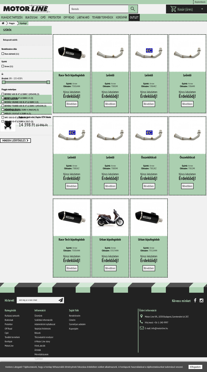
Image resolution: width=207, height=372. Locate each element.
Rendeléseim (74, 315)
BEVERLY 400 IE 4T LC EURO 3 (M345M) (22, 94)
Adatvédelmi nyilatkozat (45, 324)
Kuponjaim (73, 328)
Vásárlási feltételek (43, 328)
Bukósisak (31, 17)
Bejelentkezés (200, 1)
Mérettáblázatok (41, 354)
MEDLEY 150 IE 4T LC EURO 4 (18, 113)
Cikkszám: (67, 86)
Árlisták (38, 349)
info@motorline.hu (159, 328)
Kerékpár (121, 17)
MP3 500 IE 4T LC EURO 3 (16, 117)
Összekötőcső (148, 157)
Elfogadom (195, 367)
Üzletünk (38, 315)
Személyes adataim (77, 324)
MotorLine (9, 345)
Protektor (54, 17)
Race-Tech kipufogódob (72, 75)
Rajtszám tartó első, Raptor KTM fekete (35, 149)
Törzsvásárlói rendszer (44, 337)
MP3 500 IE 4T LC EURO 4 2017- (19, 121)
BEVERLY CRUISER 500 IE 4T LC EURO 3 (21, 102)
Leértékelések (11, 142)
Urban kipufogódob (110, 240)
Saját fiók (74, 310)
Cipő (43, 17)
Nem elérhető (12, 53)
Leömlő (110, 75)
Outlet (134, 17)
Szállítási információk (43, 319)
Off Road (69, 17)
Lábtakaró (83, 17)
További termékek (102, 17)
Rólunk (38, 332)
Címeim (72, 319)
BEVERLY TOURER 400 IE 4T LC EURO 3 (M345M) (25, 105)
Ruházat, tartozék (12, 17)
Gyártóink (39, 358)
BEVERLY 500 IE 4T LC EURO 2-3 (19, 98)
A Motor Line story (42, 341)
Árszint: (5, 78)
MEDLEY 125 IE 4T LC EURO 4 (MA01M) (22, 109)
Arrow (9, 66)
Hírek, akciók (10, 132)
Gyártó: (69, 83)
